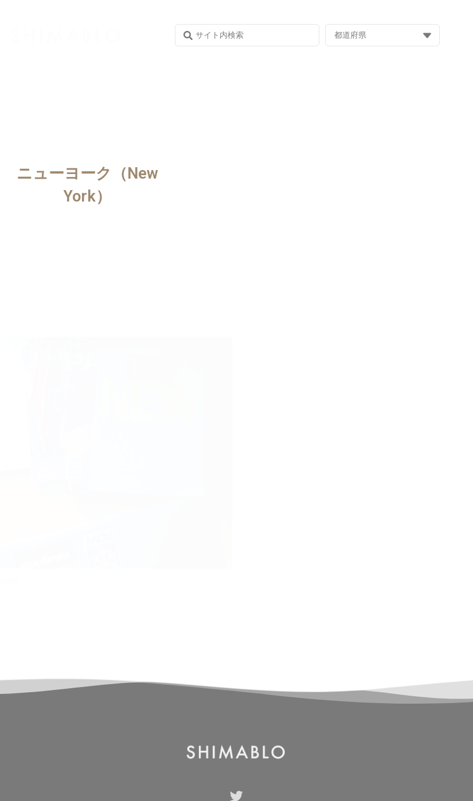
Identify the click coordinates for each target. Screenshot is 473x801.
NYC (10, 582)
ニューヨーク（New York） (87, 185)
